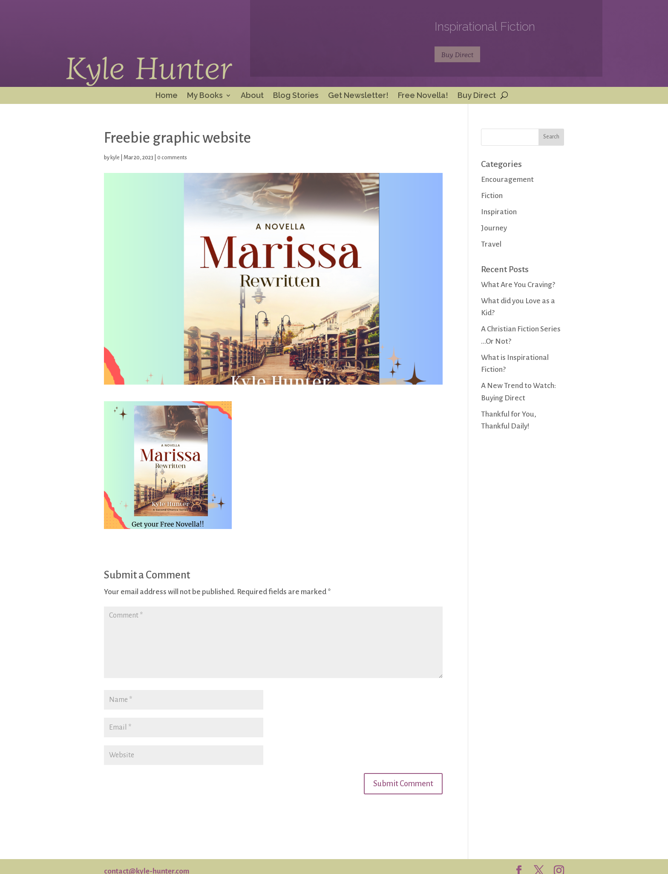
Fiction (492, 196)
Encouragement (507, 179)
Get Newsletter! (358, 96)
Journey (494, 228)
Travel (491, 244)
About (252, 96)
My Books (205, 96)
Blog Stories (296, 96)
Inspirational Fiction (485, 29)
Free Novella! (423, 96)
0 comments (172, 158)
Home (166, 96)
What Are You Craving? (518, 285)
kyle (115, 158)
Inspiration (499, 212)
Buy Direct (457, 57)
